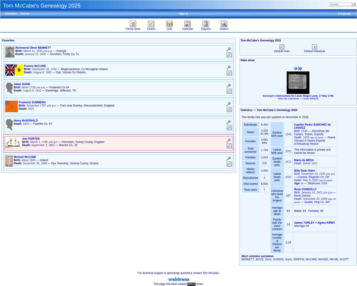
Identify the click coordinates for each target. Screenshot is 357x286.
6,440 (264, 124)
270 (264, 163)
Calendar (187, 28)
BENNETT (248, 259)
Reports (206, 28)
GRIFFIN (298, 259)
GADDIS (278, 259)
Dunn (268, 259)
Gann (288, 259)
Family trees (132, 28)
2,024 (264, 157)
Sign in (183, 13)
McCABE (311, 259)
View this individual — (298, 98)
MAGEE (323, 259)
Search (224, 28)
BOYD (260, 259)
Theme (24, 13)
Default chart (282, 49)
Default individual (314, 49)
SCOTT (344, 259)
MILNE (334, 259)
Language (344, 13)
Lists (169, 28)
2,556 (264, 170)
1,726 (264, 150)
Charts (151, 28)
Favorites (11, 13)
